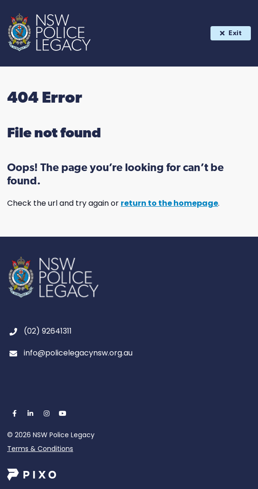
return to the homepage (169, 203)
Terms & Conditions (40, 448)
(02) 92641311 (48, 331)
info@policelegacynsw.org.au (78, 352)
